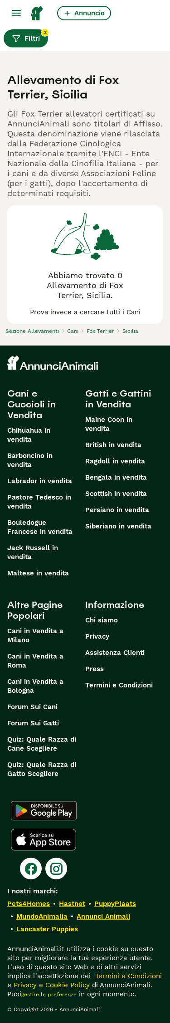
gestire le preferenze (49, 994)
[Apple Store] (43, 839)
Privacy (97, 636)
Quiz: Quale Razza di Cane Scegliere (41, 743)
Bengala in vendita (116, 477)
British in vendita (113, 445)
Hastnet (72, 904)
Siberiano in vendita (118, 526)
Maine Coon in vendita (108, 424)
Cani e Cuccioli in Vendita (31, 404)
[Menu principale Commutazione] (16, 13)
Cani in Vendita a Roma (35, 660)
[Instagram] (56, 868)
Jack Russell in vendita (32, 552)
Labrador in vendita (39, 481)
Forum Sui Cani (32, 707)
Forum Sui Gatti (33, 723)
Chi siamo (101, 620)
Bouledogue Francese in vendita (40, 527)
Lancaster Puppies (47, 929)
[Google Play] (44, 811)
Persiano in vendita (117, 510)
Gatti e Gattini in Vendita (118, 399)
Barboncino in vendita (30, 460)
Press (94, 669)
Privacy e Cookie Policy (50, 985)
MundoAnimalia (42, 916)
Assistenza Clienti (115, 653)
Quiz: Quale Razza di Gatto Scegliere (41, 769)
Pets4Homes (28, 904)
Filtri (30, 36)
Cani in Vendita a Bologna (35, 686)
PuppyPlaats (115, 904)
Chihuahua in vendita (28, 435)
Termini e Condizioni (119, 685)
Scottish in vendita (116, 494)
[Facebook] (31, 868)
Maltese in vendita (38, 573)
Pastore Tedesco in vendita (39, 501)
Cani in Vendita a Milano (35, 635)
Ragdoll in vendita (115, 461)
